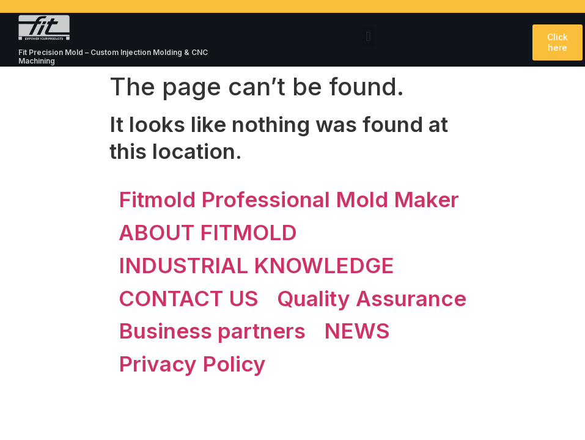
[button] (368, 37)
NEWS (357, 330)
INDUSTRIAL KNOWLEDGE (256, 265)
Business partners (212, 330)
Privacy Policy (192, 363)
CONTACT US (189, 298)
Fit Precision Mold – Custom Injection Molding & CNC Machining (113, 56)
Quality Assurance (371, 298)
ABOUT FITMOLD (208, 232)
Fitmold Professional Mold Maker (289, 199)
